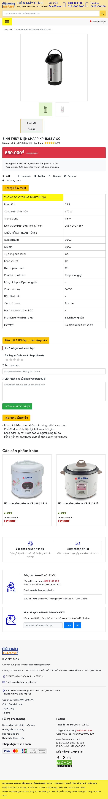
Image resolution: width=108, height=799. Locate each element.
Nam (68, 625)
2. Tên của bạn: (11, 365)
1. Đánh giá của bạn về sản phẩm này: (23, 358)
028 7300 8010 (76, 6)
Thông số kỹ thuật (15, 188)
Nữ (77, 625)
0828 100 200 (98, 6)
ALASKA (8, 513)
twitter (39, 176)
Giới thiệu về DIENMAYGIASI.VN (17, 700)
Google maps (98, 21)
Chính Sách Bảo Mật (12, 704)
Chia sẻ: (6, 176)
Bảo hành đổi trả (10, 734)
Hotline (95, 3)
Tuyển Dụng (8, 708)
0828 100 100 (75, 3)
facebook (24, 176)
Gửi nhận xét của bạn (17, 406)
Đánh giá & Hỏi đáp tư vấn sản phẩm (26, 340)
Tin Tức (6, 712)
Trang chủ (7, 29)
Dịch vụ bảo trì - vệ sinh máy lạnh (18, 725)
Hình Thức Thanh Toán (13, 738)
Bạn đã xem (55, 6)
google (55, 176)
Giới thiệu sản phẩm (16, 417)
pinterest (70, 176)
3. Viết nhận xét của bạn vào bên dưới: (24, 378)
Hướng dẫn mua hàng (13, 729)
